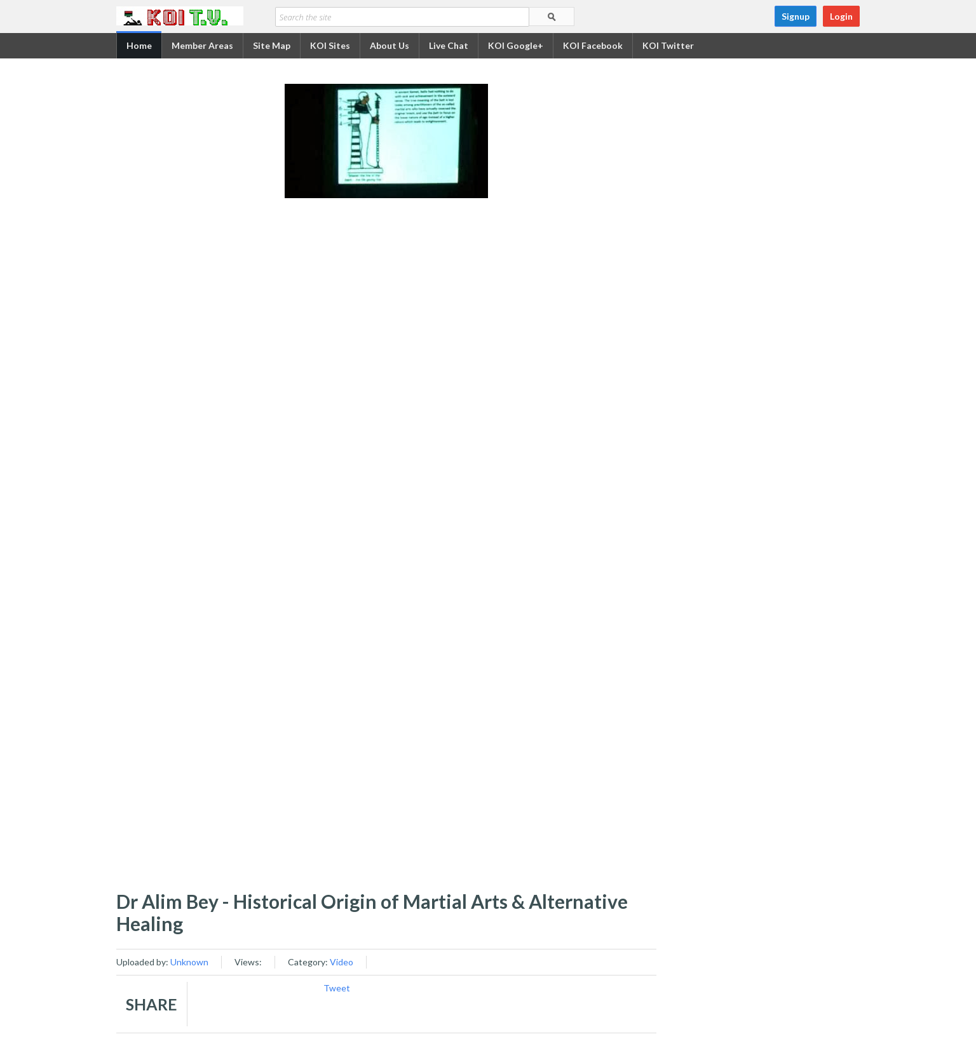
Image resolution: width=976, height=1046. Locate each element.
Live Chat (448, 45)
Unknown (189, 961)
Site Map (271, 45)
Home (139, 45)
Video (341, 961)
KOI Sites (330, 45)
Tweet (336, 987)
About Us (389, 45)
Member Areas (202, 45)
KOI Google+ (515, 45)
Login (841, 16)
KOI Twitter (668, 45)
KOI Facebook (593, 45)
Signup (796, 16)
